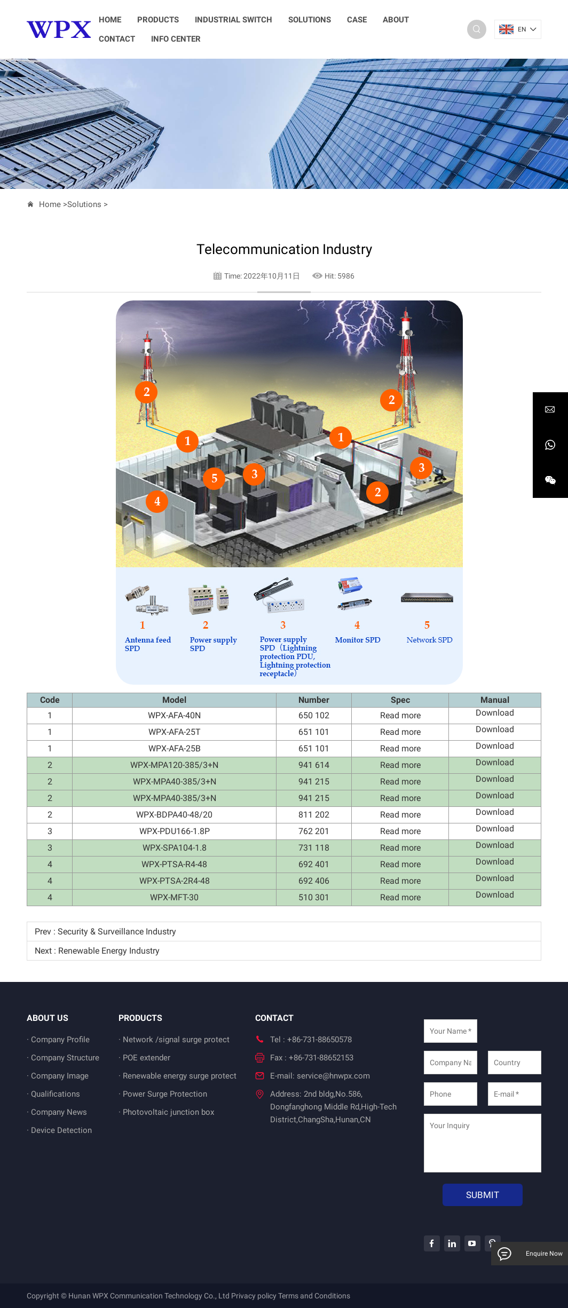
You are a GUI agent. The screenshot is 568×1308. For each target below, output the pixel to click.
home (110, 20)
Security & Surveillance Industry (117, 931)
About (396, 20)
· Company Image (58, 1076)
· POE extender (144, 1058)
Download (495, 713)
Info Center (176, 39)
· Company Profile (58, 1039)
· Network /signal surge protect (174, 1039)
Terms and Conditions (314, 1295)
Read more (400, 715)
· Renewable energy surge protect (177, 1076)
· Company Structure (63, 1058)
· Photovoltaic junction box (166, 1112)
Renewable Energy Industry (109, 951)
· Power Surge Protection (163, 1094)
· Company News (57, 1112)
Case (357, 20)
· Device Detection (59, 1130)
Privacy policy (254, 1295)
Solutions (309, 20)
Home (50, 204)
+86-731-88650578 (319, 1039)
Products (158, 20)
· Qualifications (53, 1094)
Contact (117, 39)
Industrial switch (233, 20)
